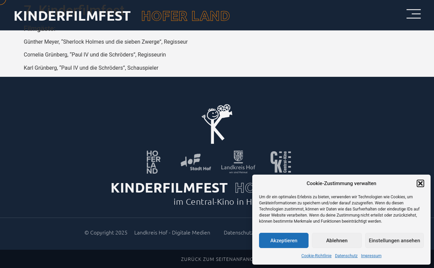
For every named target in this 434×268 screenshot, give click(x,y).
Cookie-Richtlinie (316, 255)
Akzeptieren (283, 241)
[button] (420, 183)
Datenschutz (346, 255)
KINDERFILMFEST (72, 15)
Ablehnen (337, 241)
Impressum (371, 255)
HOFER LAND (185, 15)
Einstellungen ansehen (394, 241)
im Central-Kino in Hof (217, 201)
